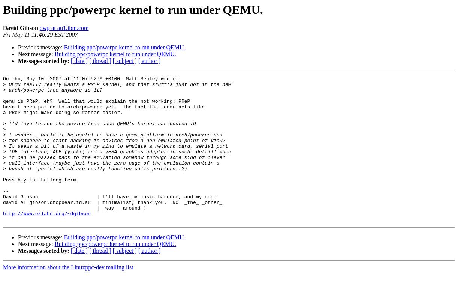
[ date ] (79, 61)
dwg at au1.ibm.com (64, 28)
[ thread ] (100, 61)
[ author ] (149, 61)
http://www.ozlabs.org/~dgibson (47, 241)
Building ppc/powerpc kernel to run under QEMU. (125, 47)
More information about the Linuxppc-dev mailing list (68, 296)
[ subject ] (125, 61)
